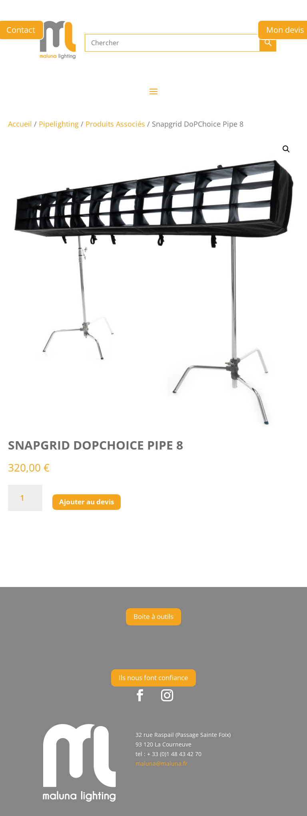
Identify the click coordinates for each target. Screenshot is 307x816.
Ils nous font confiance (153, 677)
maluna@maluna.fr (161, 763)
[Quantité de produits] (25, 498)
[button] (286, 149)
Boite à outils (153, 616)
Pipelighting (59, 124)
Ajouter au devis (86, 501)
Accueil (20, 124)
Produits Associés (115, 124)
